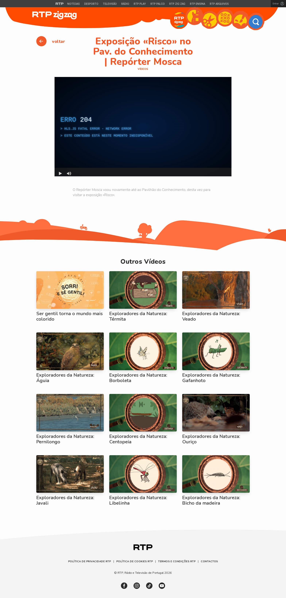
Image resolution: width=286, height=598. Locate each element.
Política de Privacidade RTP (90, 561)
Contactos (209, 561)
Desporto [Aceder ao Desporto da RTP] (91, 3)
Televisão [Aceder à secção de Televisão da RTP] (110, 3)
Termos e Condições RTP (177, 561)
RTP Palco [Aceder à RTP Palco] (157, 3)
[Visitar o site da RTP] (60, 3)
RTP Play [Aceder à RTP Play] (140, 3)
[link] (124, 585)
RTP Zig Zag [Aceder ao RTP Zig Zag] (177, 3)
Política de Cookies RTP (134, 561)
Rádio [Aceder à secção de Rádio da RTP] (125, 3)
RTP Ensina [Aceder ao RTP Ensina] (197, 3)
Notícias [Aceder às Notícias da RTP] (73, 3)
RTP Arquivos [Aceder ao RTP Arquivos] (219, 3)
